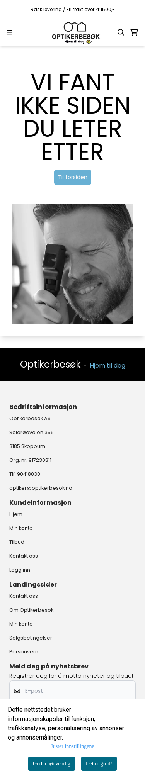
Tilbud (16, 542)
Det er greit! (99, 764)
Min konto (21, 528)
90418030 (28, 474)
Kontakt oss (23, 556)
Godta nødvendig (51, 764)
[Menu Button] (9, 32)
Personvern (23, 651)
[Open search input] (121, 32)
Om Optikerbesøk (31, 610)
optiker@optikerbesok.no (40, 488)
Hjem (15, 514)
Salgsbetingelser (30, 637)
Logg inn (19, 570)
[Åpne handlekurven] (134, 32)
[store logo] (72, 32)
